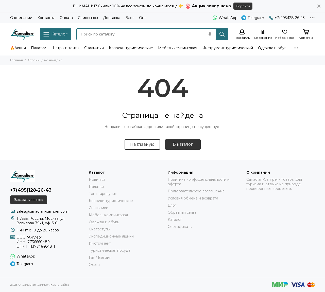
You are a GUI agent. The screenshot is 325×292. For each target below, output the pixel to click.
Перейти (243, 6)
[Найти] (222, 34)
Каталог (175, 219)
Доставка (111, 17)
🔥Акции (18, 48)
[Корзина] (306, 34)
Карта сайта (59, 284)
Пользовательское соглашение (196, 191)
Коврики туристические (131, 48)
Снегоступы (99, 229)
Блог (129, 17)
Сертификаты (180, 226)
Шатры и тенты (65, 48)
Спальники (94, 48)
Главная (16, 60)
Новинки (97, 179)
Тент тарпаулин (103, 193)
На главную (142, 144)
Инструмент (100, 243)
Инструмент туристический (227, 48)
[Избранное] (284, 34)
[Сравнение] (263, 34)
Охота (94, 264)
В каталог (183, 144)
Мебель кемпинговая (177, 48)
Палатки (38, 48)
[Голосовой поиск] (210, 34)
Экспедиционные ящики (111, 236)
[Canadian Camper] (22, 34)
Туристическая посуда (109, 250)
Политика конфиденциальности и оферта (199, 181)
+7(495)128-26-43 (287, 17)
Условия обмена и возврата (193, 198)
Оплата (66, 17)
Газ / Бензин (100, 257)
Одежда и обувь (273, 48)
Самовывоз (88, 17)
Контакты (46, 17)
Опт (142, 17)
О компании (21, 17)
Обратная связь (182, 212)
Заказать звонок (28, 199)
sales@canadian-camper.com (42, 211)
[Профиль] (242, 34)
